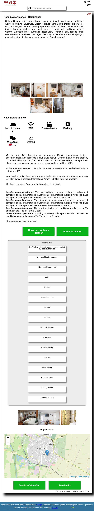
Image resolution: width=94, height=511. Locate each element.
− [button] (8, 442)
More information (72, 231)
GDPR (55, 508)
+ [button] (8, 438)
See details (64, 485)
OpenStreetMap (83, 477)
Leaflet (72, 477)
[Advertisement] (47, 60)
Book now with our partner (38, 231)
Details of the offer (29, 485)
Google (39, 505)
